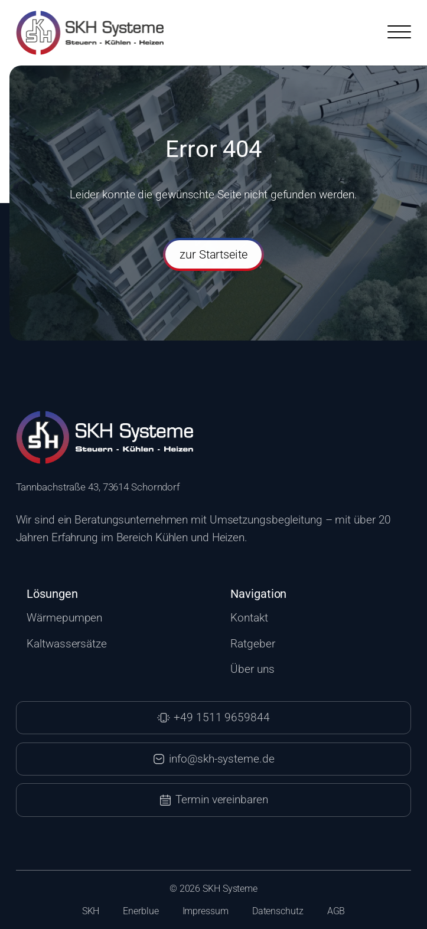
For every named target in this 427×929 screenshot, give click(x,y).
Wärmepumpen (64, 617)
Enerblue (140, 911)
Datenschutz (278, 911)
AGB (336, 911)
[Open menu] (399, 32)
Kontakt (249, 617)
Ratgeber (252, 643)
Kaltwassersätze (67, 643)
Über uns (252, 669)
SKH (91, 911)
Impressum (205, 911)
